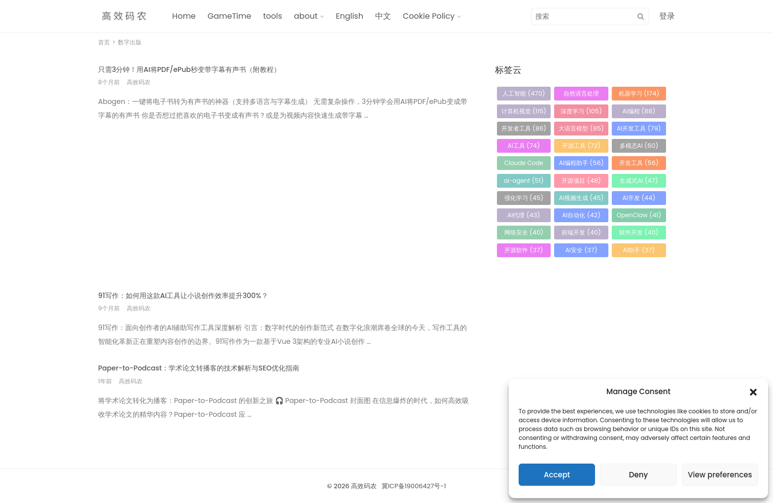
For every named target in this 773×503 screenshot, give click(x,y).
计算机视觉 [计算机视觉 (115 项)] (524, 111)
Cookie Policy (429, 16)
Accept (557, 474)
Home (184, 16)
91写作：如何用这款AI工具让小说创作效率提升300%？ (183, 296)
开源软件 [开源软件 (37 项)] (523, 250)
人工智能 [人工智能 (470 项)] (523, 93)
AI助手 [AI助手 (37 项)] (639, 250)
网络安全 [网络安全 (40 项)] (524, 232)
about (305, 16)
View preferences (720, 474)
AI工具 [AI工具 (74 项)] (524, 145)
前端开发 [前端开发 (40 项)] (581, 232)
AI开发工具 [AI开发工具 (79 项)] (639, 128)
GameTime (229, 16)
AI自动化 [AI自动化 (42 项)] (581, 215)
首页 (104, 42)
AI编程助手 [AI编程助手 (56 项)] (581, 163)
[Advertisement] (284, 199)
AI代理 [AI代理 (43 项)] (523, 215)
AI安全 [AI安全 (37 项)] (581, 250)
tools (272, 16)
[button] (753, 392)
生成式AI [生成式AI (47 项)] (639, 180)
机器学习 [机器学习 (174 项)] (639, 93)
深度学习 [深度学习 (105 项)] (581, 111)
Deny (638, 474)
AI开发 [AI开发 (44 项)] (639, 197)
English (349, 16)
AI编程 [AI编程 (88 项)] (639, 111)
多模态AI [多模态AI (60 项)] (639, 145)
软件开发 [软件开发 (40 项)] (639, 232)
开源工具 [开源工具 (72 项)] (581, 145)
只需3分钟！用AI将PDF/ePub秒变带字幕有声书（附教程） (189, 69)
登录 (667, 16)
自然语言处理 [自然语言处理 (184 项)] (581, 95)
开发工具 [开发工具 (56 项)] (639, 163)
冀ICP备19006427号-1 (414, 486)
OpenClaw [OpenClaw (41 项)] (639, 215)
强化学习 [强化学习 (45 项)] (524, 197)
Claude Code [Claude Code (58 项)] (523, 164)
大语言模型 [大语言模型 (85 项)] (581, 128)
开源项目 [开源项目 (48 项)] (581, 180)
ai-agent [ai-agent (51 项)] (524, 180)
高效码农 (364, 486)
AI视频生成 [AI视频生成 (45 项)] (581, 197)
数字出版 (129, 42)
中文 (383, 16)
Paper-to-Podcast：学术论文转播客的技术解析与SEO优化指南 (198, 368)
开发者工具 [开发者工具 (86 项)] (524, 128)
